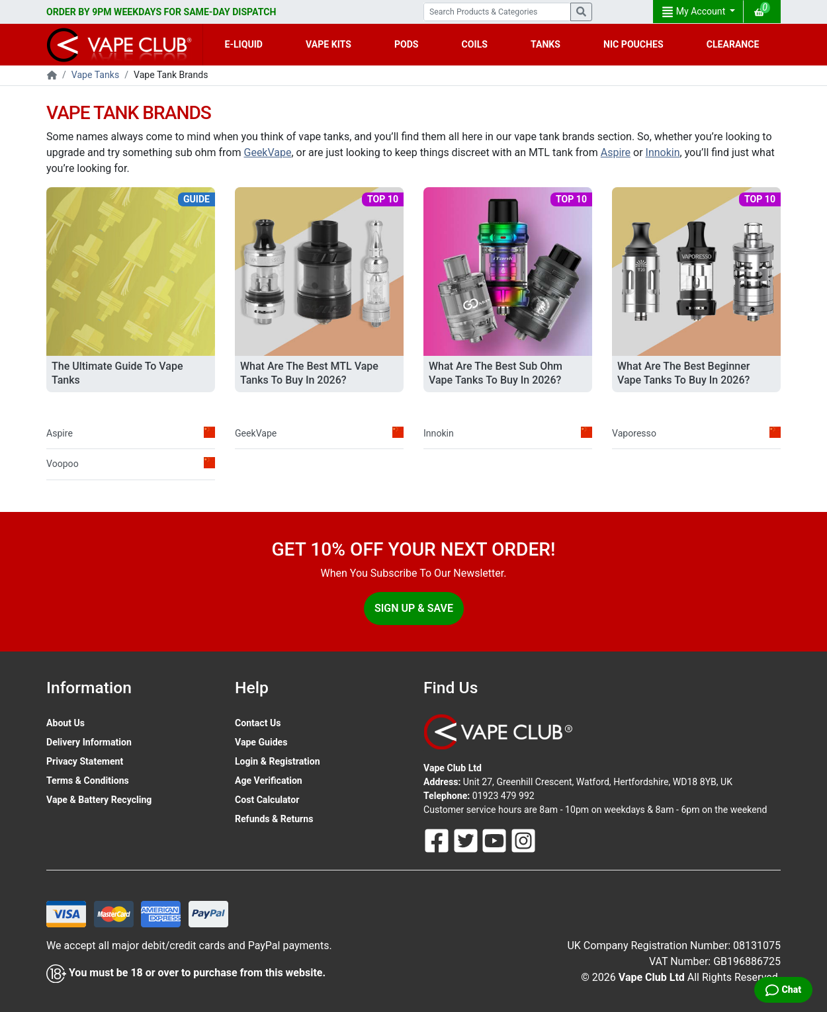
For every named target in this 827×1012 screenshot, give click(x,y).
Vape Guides (261, 742)
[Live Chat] (783, 990)
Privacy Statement (84, 761)
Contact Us (258, 723)
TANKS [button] (545, 44)
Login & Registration (277, 761)
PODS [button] (406, 44)
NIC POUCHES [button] (633, 44)
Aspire (616, 152)
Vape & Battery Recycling (99, 799)
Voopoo (130, 463)
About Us (65, 723)
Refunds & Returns (274, 819)
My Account (695, 12)
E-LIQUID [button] (244, 44)
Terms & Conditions (87, 780)
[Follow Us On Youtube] (495, 840)
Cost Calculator (267, 799)
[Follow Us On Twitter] (467, 840)
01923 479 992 (503, 795)
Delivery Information (89, 742)
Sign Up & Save (413, 608)
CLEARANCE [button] (733, 44)
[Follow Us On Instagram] (523, 840)
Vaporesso (696, 433)
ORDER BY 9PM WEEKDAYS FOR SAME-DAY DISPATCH (161, 12)
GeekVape (268, 152)
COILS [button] (475, 44)
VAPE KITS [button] (328, 44)
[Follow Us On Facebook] (438, 840)
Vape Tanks (95, 74)
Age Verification (268, 780)
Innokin (663, 152)
